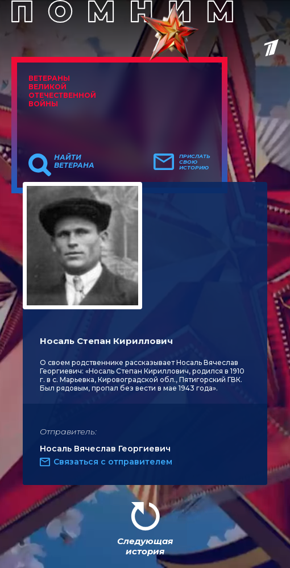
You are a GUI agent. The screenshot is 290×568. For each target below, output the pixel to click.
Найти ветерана (74, 161)
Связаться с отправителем (112, 462)
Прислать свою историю (194, 162)
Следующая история (145, 546)
